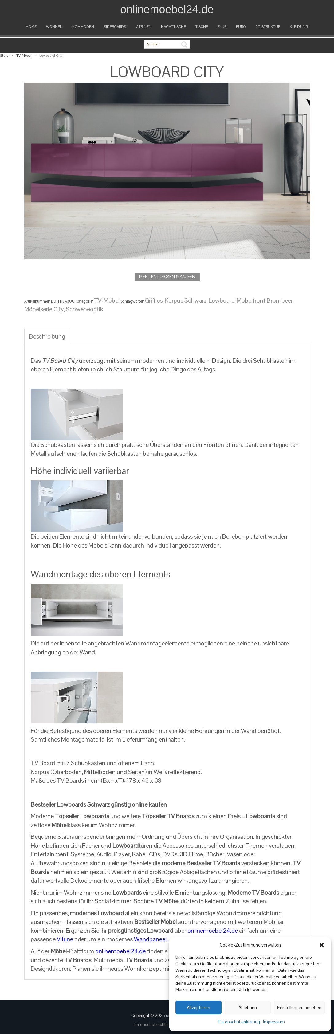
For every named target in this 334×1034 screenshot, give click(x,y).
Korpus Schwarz (186, 300)
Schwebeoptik (84, 309)
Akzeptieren (198, 1007)
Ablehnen (247, 1007)
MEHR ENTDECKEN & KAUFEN (167, 276)
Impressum (274, 1021)
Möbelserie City (44, 309)
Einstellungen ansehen (299, 1007)
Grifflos (154, 300)
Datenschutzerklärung (239, 1021)
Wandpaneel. (151, 939)
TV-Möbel (23, 55)
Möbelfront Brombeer (265, 300)
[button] (322, 945)
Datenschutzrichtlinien (155, 1024)
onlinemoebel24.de (212, 931)
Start (4, 55)
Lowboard (222, 300)
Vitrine (65, 939)
